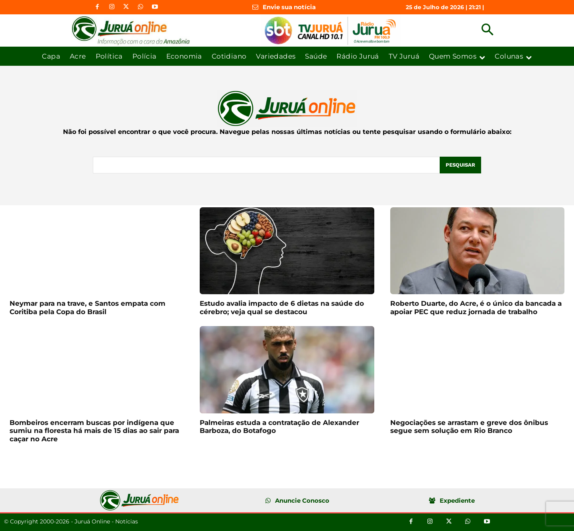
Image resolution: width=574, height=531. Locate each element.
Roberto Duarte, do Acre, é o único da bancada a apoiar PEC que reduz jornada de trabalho (476, 307)
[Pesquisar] (460, 165)
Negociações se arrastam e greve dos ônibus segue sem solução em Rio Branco (469, 427)
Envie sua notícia (289, 7)
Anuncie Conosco (302, 500)
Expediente (457, 500)
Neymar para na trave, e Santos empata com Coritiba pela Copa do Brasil (87, 307)
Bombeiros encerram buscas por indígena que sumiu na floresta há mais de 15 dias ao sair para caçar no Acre (94, 431)
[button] (487, 30)
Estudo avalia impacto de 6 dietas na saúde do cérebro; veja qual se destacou (282, 307)
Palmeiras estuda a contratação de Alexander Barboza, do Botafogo (279, 427)
